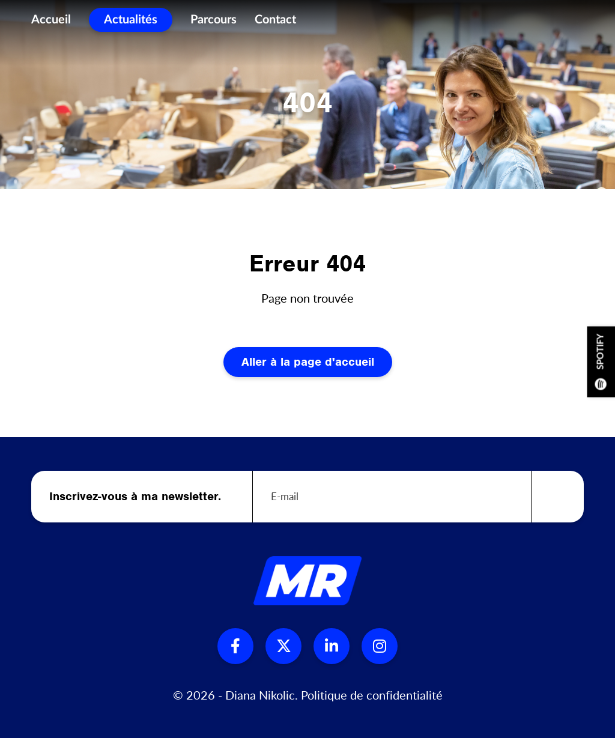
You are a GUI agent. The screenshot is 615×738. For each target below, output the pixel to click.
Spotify (601, 361)
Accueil (51, 24)
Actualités (130, 24)
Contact (275, 24)
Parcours (213, 24)
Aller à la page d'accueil (307, 361)
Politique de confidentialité (372, 695)
